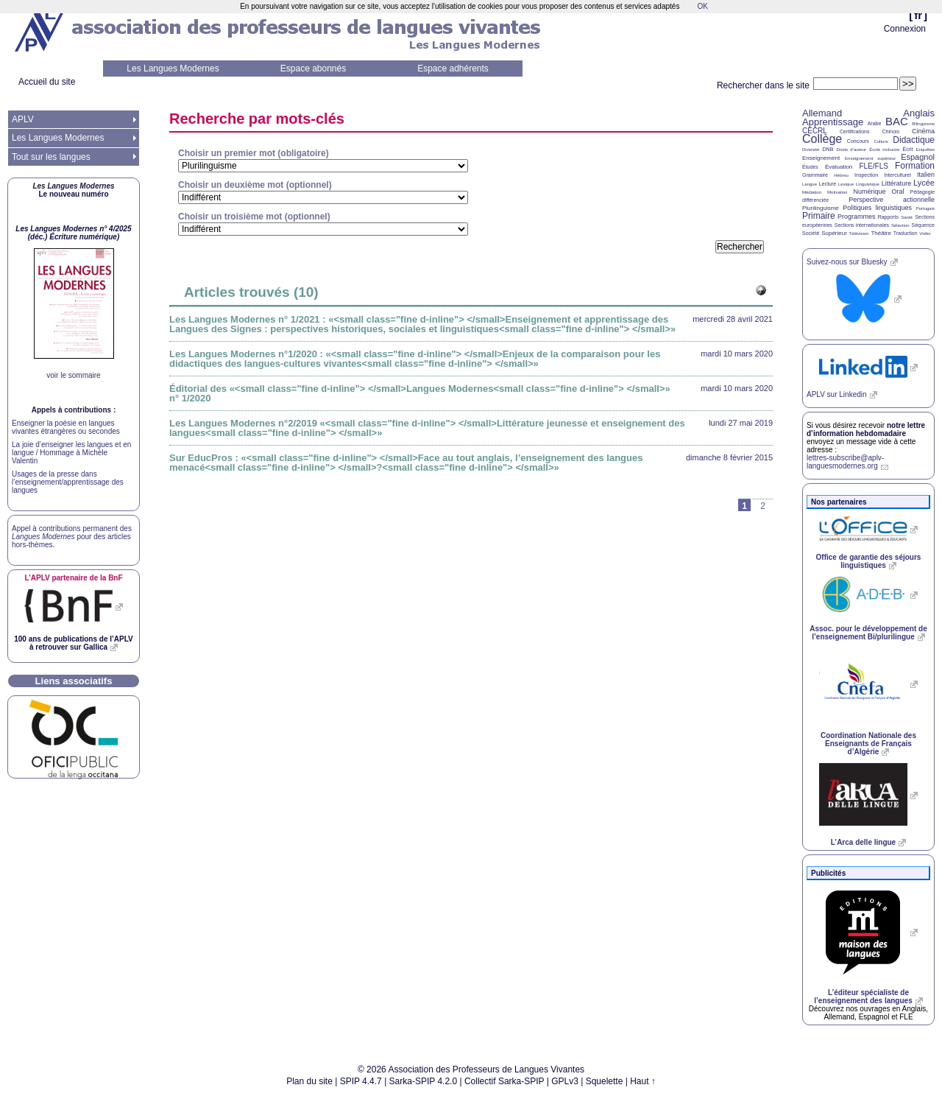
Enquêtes (925, 149)
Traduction (905, 233)
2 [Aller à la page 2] (762, 506)
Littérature (897, 183)
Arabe (875, 123)
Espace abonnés (313, 68)
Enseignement (821, 158)
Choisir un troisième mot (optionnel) (254, 216)
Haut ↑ (643, 1081)
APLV (23, 119)
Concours (858, 141)
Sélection (900, 225)
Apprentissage (832, 121)
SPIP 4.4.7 (361, 1081)
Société (810, 233)
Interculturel (897, 175)
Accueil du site (46, 82)
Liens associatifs (74, 680)
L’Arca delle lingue (863, 842)
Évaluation (838, 167)
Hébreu (841, 175)
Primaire (818, 216)
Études (810, 166)
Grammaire (815, 175)
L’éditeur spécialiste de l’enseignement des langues (863, 996)
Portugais (925, 208)
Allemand (822, 113)
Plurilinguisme (820, 208)
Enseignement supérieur (870, 158)
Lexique (846, 184)
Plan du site (309, 1081)
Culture (881, 141)
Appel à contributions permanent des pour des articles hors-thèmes (72, 536)
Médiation (811, 192)
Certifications (854, 131)
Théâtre (881, 233)
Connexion (905, 29)
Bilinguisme (923, 124)
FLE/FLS (873, 166)
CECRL (814, 131)
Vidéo (924, 233)
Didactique (914, 140)
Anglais (919, 113)
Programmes (856, 216)
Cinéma (923, 131)
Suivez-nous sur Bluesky (847, 262)
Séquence (923, 225)
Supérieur (834, 233)
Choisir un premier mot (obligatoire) (253, 153)
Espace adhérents (453, 68)
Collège (822, 139)
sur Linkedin (837, 394)
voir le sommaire (73, 375)
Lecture (827, 183)
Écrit (907, 149)
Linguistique (867, 184)
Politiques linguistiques (877, 207)
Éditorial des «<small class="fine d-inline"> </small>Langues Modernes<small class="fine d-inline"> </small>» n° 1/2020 (419, 393)
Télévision (859, 233)
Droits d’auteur (851, 149)
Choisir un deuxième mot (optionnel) (255, 185)
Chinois (890, 131)
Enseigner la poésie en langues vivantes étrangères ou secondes (66, 427)
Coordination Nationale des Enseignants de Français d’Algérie (868, 743)
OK (702, 6)
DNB (828, 149)
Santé (907, 217)
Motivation (837, 192)
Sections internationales (862, 225)
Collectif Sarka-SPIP (504, 1081)
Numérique (869, 191)
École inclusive (884, 149)
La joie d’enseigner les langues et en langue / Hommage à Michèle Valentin (71, 452)
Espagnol (918, 156)
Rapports (888, 216)
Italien (926, 174)
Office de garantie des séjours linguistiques (868, 561)
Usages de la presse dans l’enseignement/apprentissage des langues (68, 482)
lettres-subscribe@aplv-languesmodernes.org (845, 462)
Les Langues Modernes (173, 68)
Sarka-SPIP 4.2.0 (423, 1081)
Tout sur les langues (51, 157)
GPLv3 (564, 1081)
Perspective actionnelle (892, 199)
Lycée (924, 182)
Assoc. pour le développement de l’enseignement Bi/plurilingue (868, 633)
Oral (898, 191)
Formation (915, 166)
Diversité (810, 149)
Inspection (866, 175)
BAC (896, 121)
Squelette (604, 1081)
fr (918, 15)
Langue (809, 184)
